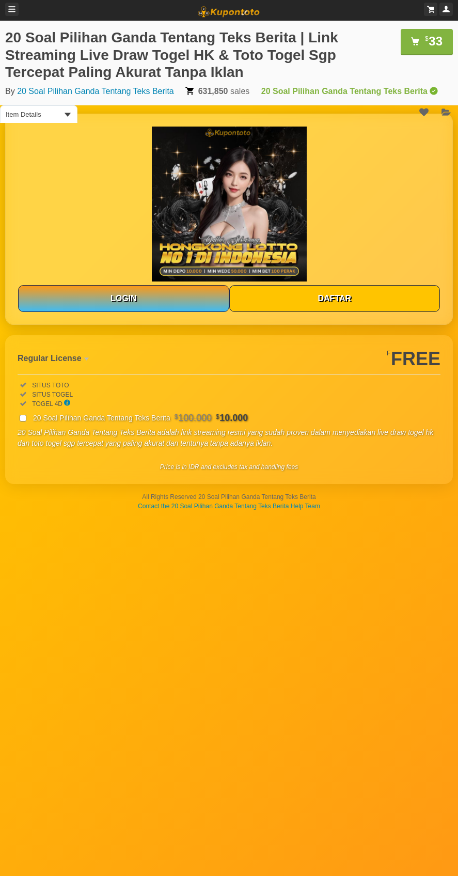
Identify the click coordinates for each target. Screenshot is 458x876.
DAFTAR (334, 298)
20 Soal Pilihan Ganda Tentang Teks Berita (95, 91)
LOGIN (123, 298)
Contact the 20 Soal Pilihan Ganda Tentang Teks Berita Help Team (229, 506)
